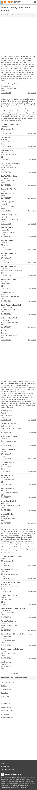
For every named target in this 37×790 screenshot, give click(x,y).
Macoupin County (6, 703)
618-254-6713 (6, 630)
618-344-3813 (6, 275)
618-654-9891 (6, 471)
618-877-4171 (6, 262)
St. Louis (4, 686)
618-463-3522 (6, 420)
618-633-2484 (6, 211)
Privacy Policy (4, 766)
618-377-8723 (6, 146)
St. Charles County (7, 717)
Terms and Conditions (7, 769)
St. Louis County (6, 707)
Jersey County (5, 700)
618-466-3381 (6, 185)
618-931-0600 (6, 658)
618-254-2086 (6, 314)
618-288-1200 (6, 172)
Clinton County (5, 696)
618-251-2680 (6, 224)
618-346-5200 (6, 432)
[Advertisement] (18, 36)
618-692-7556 (6, 591)
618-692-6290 (6, 249)
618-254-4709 (6, 301)
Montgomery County (7, 710)
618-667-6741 (6, 340)
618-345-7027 (6, 497)
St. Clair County (6, 689)
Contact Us (3, 763)
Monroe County (6, 714)
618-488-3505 (6, 133)
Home (3, 15)
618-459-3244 (6, 523)
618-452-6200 (6, 458)
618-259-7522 (6, 159)
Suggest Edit (32, 93)
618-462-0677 (6, 604)
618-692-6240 (6, 93)
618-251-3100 (6, 510)
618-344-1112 (6, 565)
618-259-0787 (6, 578)
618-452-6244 (6, 645)
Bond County (5, 693)
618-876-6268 (6, 236)
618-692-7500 (6, 445)
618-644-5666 (6, 327)
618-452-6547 (6, 198)
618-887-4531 (6, 288)
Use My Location (7, 682)
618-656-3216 (6, 617)
